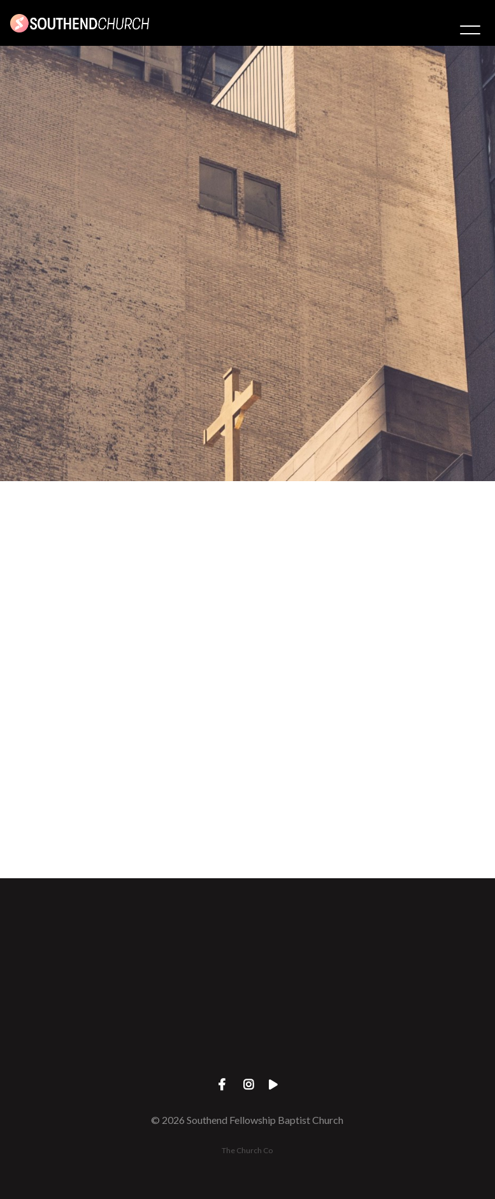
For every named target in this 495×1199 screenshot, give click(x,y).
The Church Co (247, 1150)
